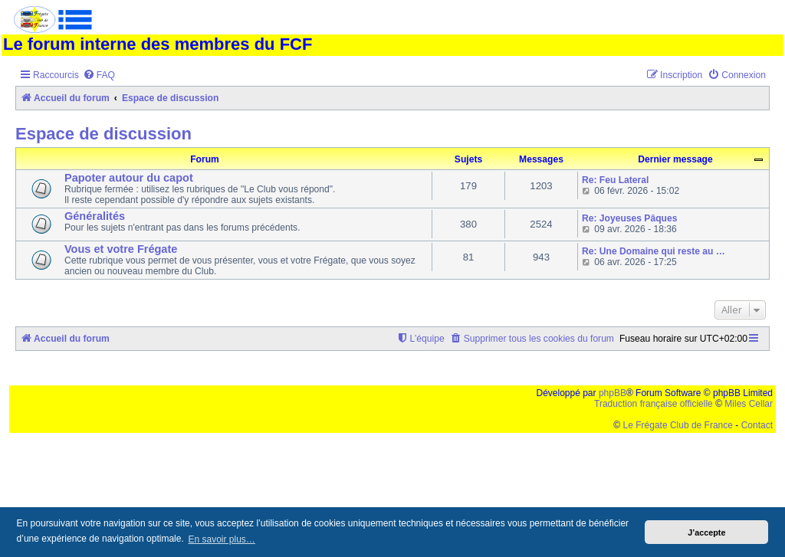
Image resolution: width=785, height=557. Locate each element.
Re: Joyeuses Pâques (629, 218)
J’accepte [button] (706, 532)
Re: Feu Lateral (615, 180)
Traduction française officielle (653, 403)
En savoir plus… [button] (221, 539)
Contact (757, 425)
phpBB (612, 393)
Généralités (94, 216)
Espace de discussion (103, 133)
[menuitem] (99, 75)
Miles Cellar (748, 403)
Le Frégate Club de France (678, 425)
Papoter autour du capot (128, 178)
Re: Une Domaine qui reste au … (653, 251)
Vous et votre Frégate (120, 249)
